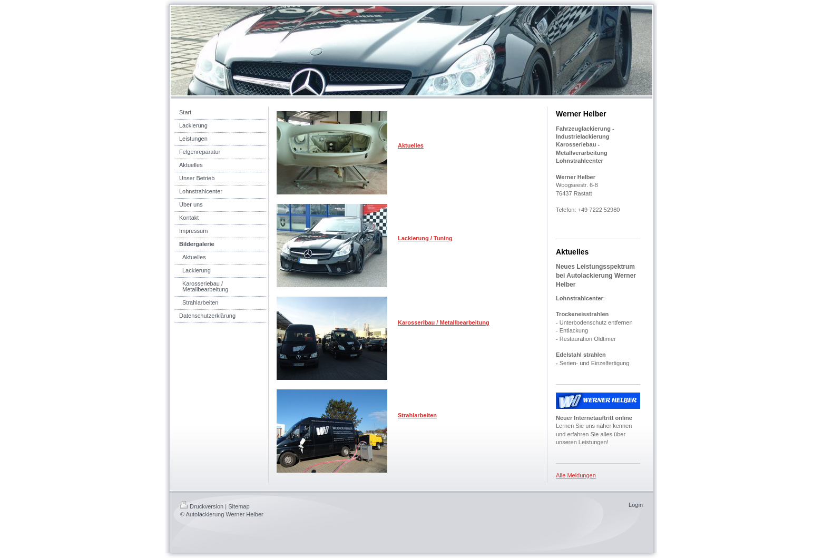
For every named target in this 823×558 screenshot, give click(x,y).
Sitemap (238, 506)
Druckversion (201, 506)
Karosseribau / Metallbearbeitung (443, 322)
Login (636, 505)
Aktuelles (411, 145)
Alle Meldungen (576, 475)
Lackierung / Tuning (425, 238)
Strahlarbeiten (417, 415)
